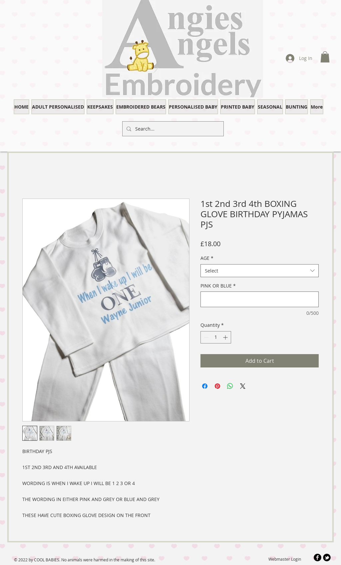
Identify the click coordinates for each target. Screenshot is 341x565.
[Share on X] (243, 386)
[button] (325, 56)
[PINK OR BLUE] (259, 299)
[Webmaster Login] (284, 559)
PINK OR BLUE (218, 285)
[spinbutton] (216, 337)
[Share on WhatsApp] (230, 386)
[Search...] (172, 129)
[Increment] (226, 337)
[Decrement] (205, 337)
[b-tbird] (327, 557)
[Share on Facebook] (205, 386)
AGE (206, 258)
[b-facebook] (317, 557)
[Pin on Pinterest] (217, 386)
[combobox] (259, 270)
